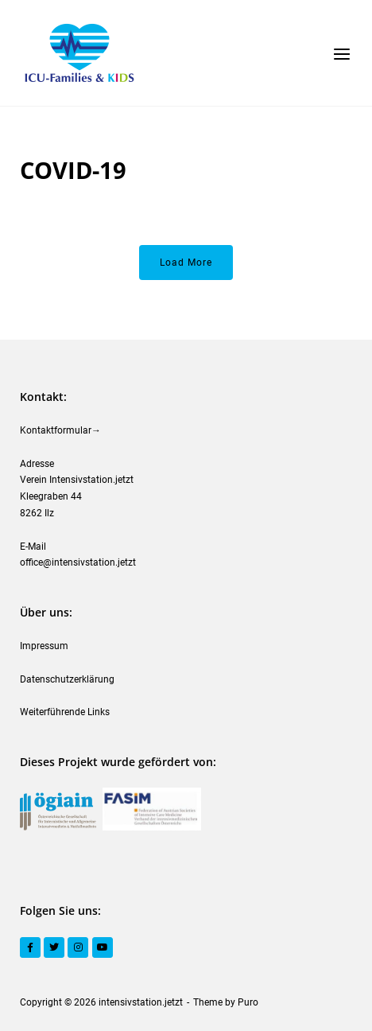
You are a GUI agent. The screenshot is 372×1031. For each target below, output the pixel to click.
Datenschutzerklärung (67, 679)
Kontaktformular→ (60, 430)
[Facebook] (30, 947)
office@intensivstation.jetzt (78, 562)
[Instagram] (78, 947)
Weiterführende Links (65, 712)
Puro (248, 1002)
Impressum (44, 646)
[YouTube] (102, 947)
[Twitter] (54, 947)
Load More (186, 262)
